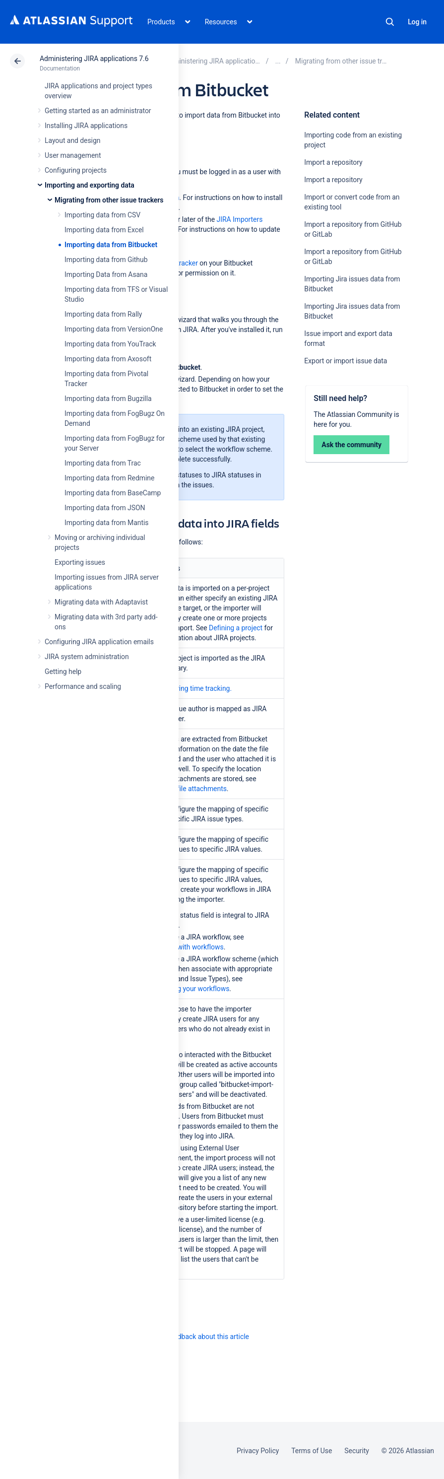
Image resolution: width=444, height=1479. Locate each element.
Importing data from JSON (104, 508)
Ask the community (351, 445)
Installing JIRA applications (86, 126)
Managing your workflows (190, 989)
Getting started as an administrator (98, 111)
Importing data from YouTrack (110, 344)
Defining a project (235, 628)
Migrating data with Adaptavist (101, 602)
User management (73, 155)
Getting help (63, 671)
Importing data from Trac (102, 463)
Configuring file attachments (183, 789)
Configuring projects (76, 170)
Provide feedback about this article (196, 1337)
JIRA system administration (87, 657)
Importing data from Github (105, 260)
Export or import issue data (345, 361)
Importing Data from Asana (105, 274)
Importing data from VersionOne (113, 329)
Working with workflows (187, 947)
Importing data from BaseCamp (112, 493)
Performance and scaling (83, 686)
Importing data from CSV (102, 215)
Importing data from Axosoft (107, 359)
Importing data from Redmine (109, 478)
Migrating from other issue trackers (109, 200)
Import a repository (333, 162)
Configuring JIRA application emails (99, 642)
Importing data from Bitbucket (110, 245)
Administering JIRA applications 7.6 (94, 59)
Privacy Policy (258, 1451)
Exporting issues (80, 562)
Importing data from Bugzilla (108, 399)
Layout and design (72, 140)
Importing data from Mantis (106, 523)
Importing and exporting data (89, 185)
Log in (417, 22)
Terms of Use (311, 1451)
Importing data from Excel (104, 230)
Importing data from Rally (103, 314)
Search (390, 22)
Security (356, 1451)
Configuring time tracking (191, 688)
